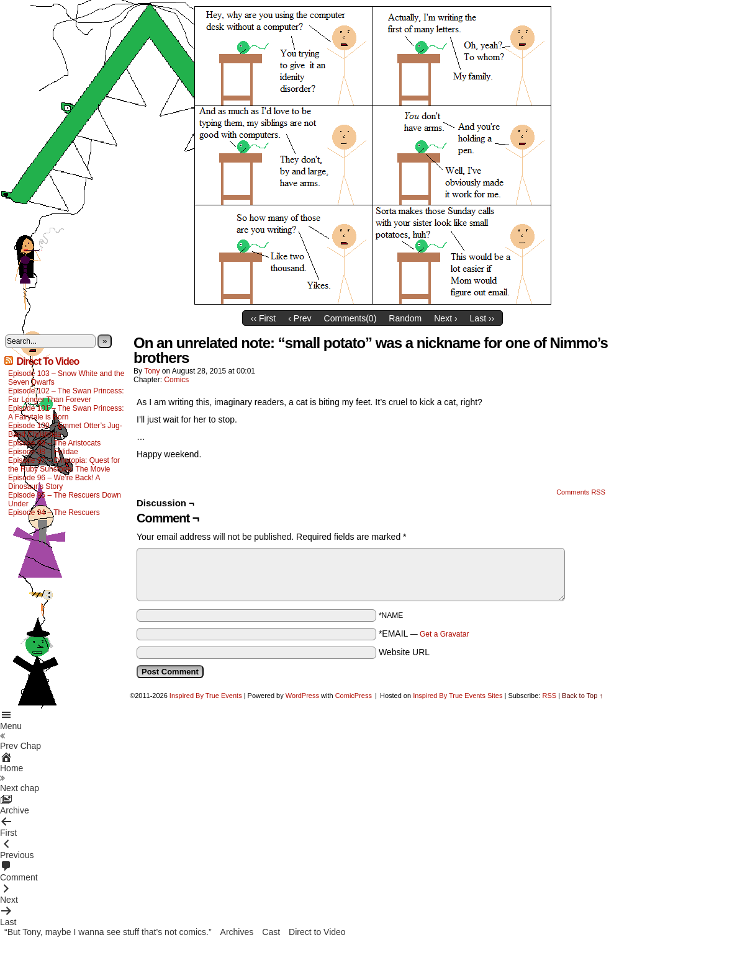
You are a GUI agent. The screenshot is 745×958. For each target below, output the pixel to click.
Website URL (404, 652)
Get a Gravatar (444, 634)
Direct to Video (317, 932)
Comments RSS (580, 492)
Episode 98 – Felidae (43, 451)
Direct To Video (47, 361)
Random (405, 318)
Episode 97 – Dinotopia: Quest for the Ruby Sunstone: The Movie (64, 464)
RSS (549, 695)
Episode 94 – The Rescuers (54, 512)
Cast (271, 932)
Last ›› (482, 318)
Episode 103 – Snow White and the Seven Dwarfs (66, 378)
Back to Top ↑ (582, 695)
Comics (176, 379)
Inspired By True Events (205, 695)
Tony (152, 371)
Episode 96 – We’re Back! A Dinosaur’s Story (54, 482)
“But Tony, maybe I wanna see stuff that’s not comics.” (108, 932)
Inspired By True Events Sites (457, 695)
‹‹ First (263, 318)
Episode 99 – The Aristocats (54, 443)
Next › (445, 318)
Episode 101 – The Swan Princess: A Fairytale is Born (66, 412)
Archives (237, 932)
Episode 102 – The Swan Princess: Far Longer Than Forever (66, 395)
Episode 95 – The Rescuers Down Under (64, 499)
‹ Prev (299, 318)
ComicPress (353, 695)
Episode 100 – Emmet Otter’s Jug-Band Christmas (65, 430)
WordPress (302, 695)
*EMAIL (424, 633)
